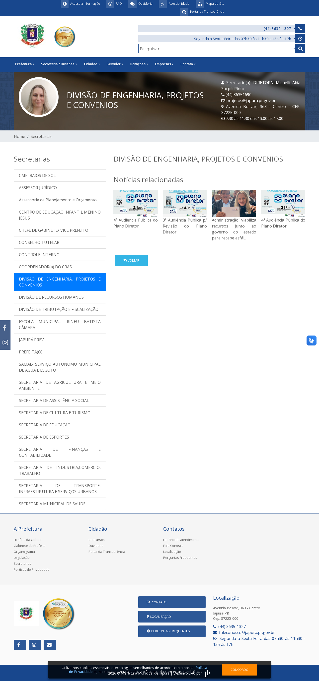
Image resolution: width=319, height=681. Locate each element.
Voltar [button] (131, 260)
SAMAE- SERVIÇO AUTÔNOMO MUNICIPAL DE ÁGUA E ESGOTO (60, 367)
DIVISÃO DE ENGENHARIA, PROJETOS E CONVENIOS (60, 282)
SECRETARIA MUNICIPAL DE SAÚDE (52, 504)
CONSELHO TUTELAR (39, 242)
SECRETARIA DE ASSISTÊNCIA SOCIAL (54, 400)
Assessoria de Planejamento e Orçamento (58, 200)
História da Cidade (28, 539)
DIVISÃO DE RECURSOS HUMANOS (51, 297)
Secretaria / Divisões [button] (59, 64)
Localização (172, 551)
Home (19, 136)
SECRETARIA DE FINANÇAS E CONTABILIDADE (60, 452)
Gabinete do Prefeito (30, 545)
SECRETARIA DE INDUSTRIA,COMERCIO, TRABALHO (60, 470)
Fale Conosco (173, 545)
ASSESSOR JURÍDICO (38, 187)
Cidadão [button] (92, 64)
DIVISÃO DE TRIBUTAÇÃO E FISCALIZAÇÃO (58, 309)
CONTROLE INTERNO (39, 254)
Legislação (22, 557)
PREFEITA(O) (30, 352)
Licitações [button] (139, 64)
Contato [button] (188, 64)
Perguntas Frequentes (180, 557)
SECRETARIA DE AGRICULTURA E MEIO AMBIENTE (60, 385)
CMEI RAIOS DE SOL (37, 175)
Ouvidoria (95, 545)
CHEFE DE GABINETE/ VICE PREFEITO (53, 230)
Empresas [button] (164, 64)
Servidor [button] (115, 64)
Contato (156, 602)
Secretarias (41, 136)
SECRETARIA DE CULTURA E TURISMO (54, 412)
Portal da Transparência (106, 551)
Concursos (96, 539)
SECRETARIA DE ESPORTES (44, 437)
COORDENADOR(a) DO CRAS (45, 267)
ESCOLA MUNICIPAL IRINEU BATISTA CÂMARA (60, 324)
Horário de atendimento (181, 539)
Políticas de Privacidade (32, 569)
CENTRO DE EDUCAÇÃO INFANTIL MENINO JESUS (60, 215)
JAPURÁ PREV (31, 339)
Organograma (24, 551)
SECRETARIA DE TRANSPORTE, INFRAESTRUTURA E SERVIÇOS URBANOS (60, 488)
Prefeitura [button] (24, 64)
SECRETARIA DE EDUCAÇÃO (45, 425)
